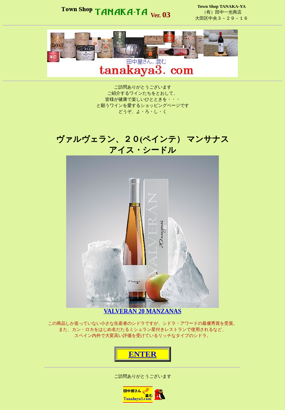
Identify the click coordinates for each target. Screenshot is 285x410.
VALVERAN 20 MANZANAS (142, 311)
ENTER (143, 354)
